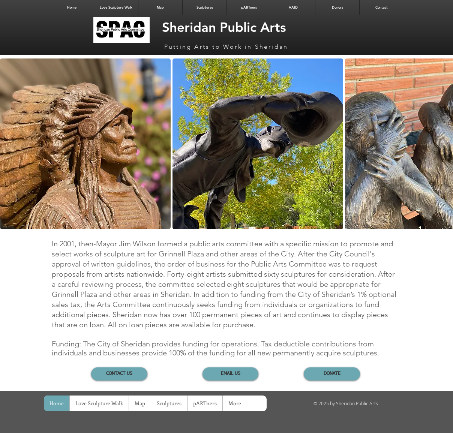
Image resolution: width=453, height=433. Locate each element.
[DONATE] (332, 374)
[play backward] (9, 143)
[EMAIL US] (230, 374)
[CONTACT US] (119, 374)
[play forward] (443, 143)
